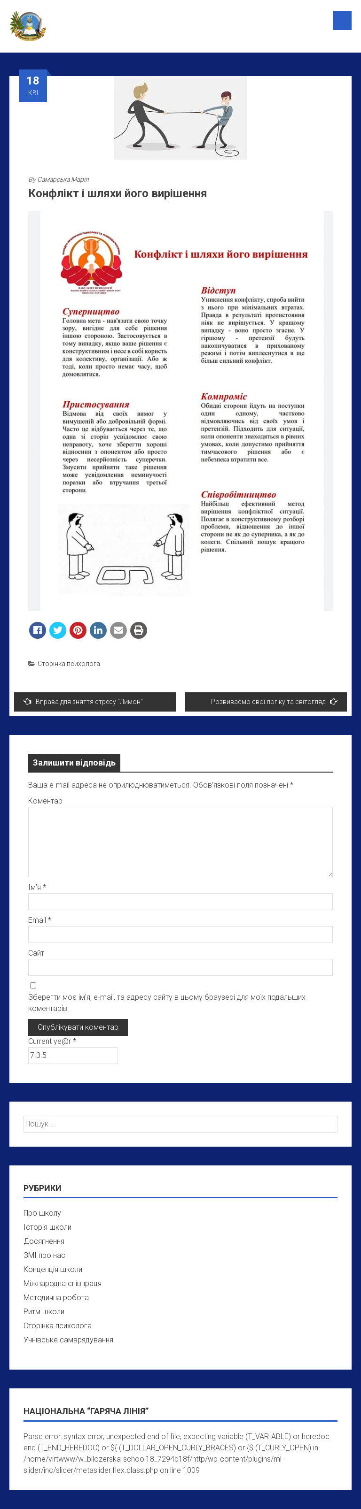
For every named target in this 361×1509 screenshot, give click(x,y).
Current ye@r (52, 1041)
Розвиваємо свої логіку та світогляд (274, 701)
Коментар (45, 801)
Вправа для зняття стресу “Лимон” (83, 701)
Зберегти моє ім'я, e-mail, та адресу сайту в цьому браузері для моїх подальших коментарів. (167, 1003)
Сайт (36, 953)
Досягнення (44, 1241)
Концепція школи (53, 1269)
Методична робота (56, 1297)
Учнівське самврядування (68, 1339)
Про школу (42, 1213)
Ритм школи (44, 1311)
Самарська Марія (63, 179)
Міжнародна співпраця (63, 1283)
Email (39, 920)
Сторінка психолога (69, 663)
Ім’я (37, 887)
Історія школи (47, 1227)
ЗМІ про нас (44, 1255)
